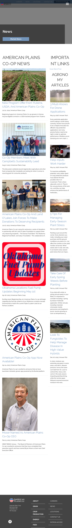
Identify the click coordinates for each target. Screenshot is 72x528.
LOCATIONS (54, 512)
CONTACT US (55, 517)
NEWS (52, 506)
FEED (35, 525)
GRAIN (35, 506)
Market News (15, 39)
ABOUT (35, 501)
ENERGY (36, 519)
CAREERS (53, 501)
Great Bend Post (55, 69)
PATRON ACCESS (56, 522)
